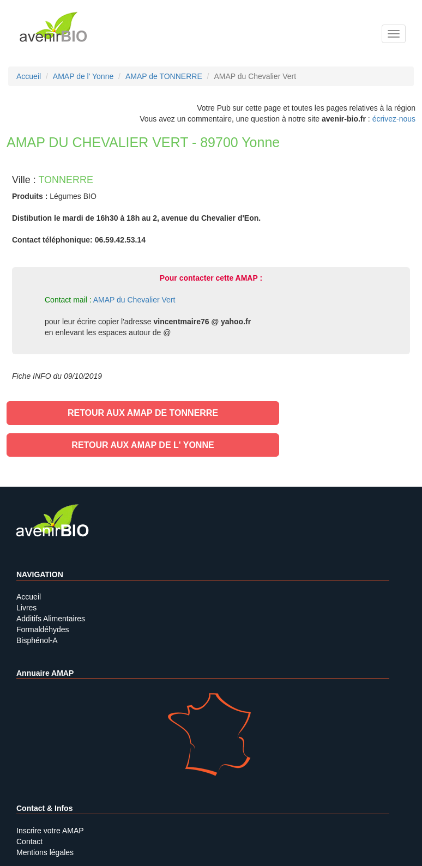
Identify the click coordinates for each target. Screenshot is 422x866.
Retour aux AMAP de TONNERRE (143, 412)
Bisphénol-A (37, 640)
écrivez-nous (393, 118)
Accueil (28, 596)
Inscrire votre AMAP (50, 830)
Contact (29, 841)
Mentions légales (45, 852)
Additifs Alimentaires (50, 618)
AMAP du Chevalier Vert (134, 299)
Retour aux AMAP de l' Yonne (142, 445)
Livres (26, 607)
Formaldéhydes (42, 629)
